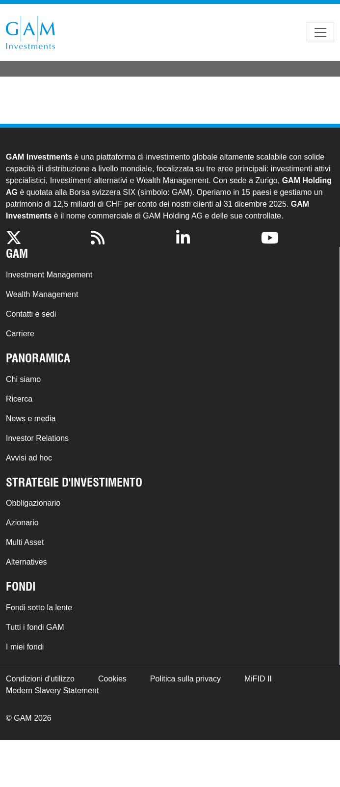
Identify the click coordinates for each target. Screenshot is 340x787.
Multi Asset (25, 542)
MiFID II (258, 679)
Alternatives (26, 562)
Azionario (22, 522)
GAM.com (30, 32)
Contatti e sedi (31, 314)
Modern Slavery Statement (52, 690)
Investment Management (49, 275)
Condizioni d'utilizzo (40, 679)
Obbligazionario (33, 503)
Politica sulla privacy (185, 679)
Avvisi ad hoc (29, 458)
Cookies (112, 679)
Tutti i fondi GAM (35, 627)
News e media (30, 418)
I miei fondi (25, 647)
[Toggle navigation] (320, 32)
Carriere (20, 333)
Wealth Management (42, 294)
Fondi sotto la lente (39, 607)
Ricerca (19, 399)
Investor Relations (37, 438)
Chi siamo (23, 379)
